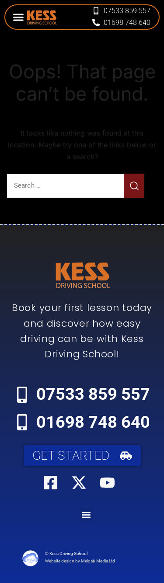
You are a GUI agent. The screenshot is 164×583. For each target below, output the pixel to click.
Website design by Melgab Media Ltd (80, 561)
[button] (18, 16)
